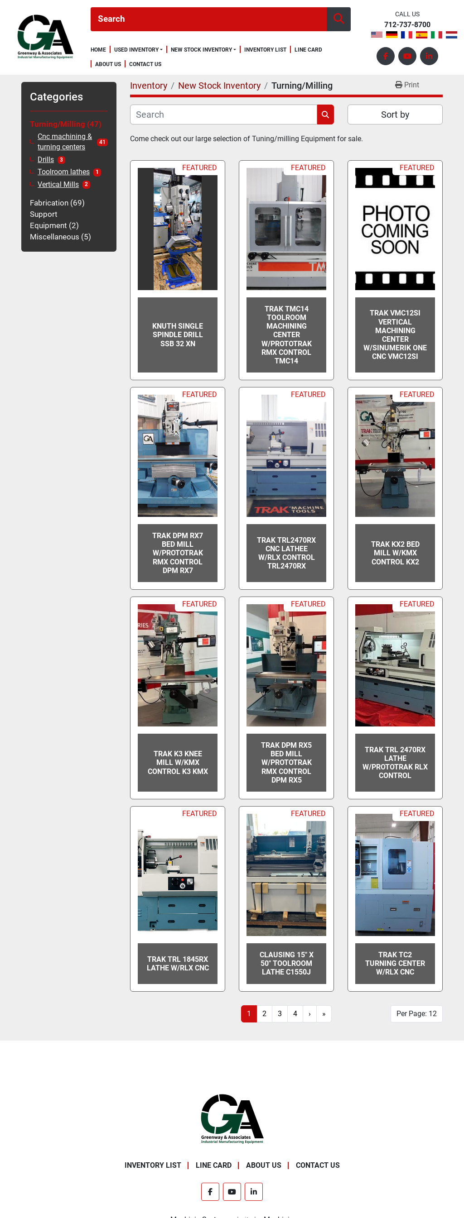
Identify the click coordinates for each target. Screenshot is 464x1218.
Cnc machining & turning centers (65, 142)
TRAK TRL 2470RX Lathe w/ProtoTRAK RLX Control (395, 762)
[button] (138, 50)
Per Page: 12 (416, 1013)
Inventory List (265, 50)
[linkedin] (429, 56)
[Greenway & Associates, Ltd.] (232, 1118)
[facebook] (386, 56)
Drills (46, 160)
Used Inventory (136, 50)
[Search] (209, 19)
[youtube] (407, 56)
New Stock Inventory (201, 50)
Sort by (395, 114)
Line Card (308, 50)
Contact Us (145, 64)
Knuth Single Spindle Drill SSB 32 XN (177, 335)
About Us (108, 64)
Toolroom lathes (64, 172)
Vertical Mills (58, 185)
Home (98, 50)
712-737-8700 (407, 25)
